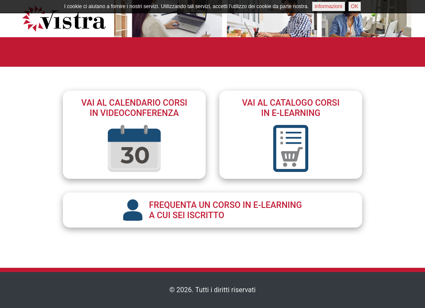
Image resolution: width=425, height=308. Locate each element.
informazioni (328, 6)
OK (354, 6)
